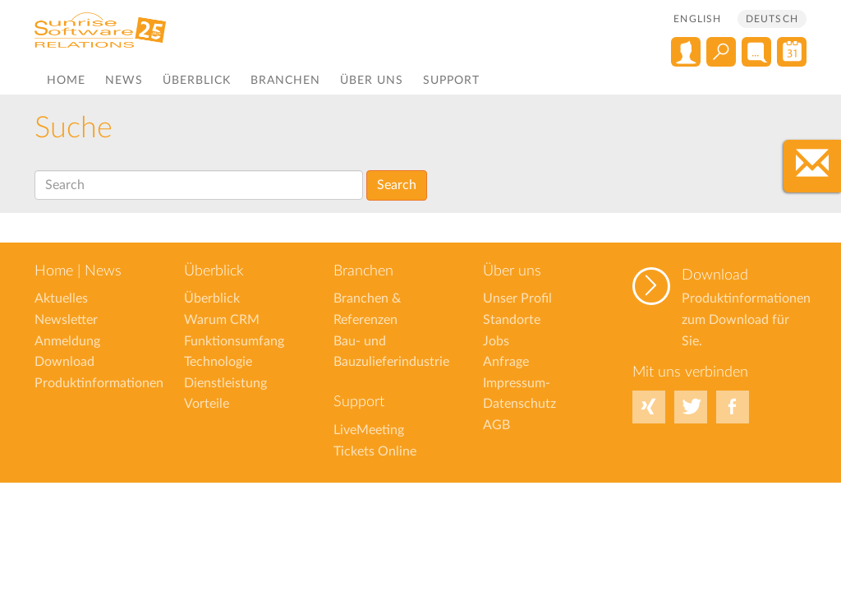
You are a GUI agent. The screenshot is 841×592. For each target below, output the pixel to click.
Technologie (218, 361)
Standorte (511, 319)
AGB (496, 425)
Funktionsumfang (234, 341)
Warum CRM (222, 319)
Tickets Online (374, 451)
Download (715, 275)
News (124, 80)
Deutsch (772, 19)
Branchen (285, 80)
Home (66, 80)
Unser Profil (517, 298)
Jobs (496, 341)
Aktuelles (61, 298)
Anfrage (506, 361)
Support (451, 80)
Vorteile (206, 403)
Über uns (371, 80)
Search (396, 185)
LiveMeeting (368, 430)
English (697, 19)
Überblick (197, 80)
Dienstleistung (225, 383)
